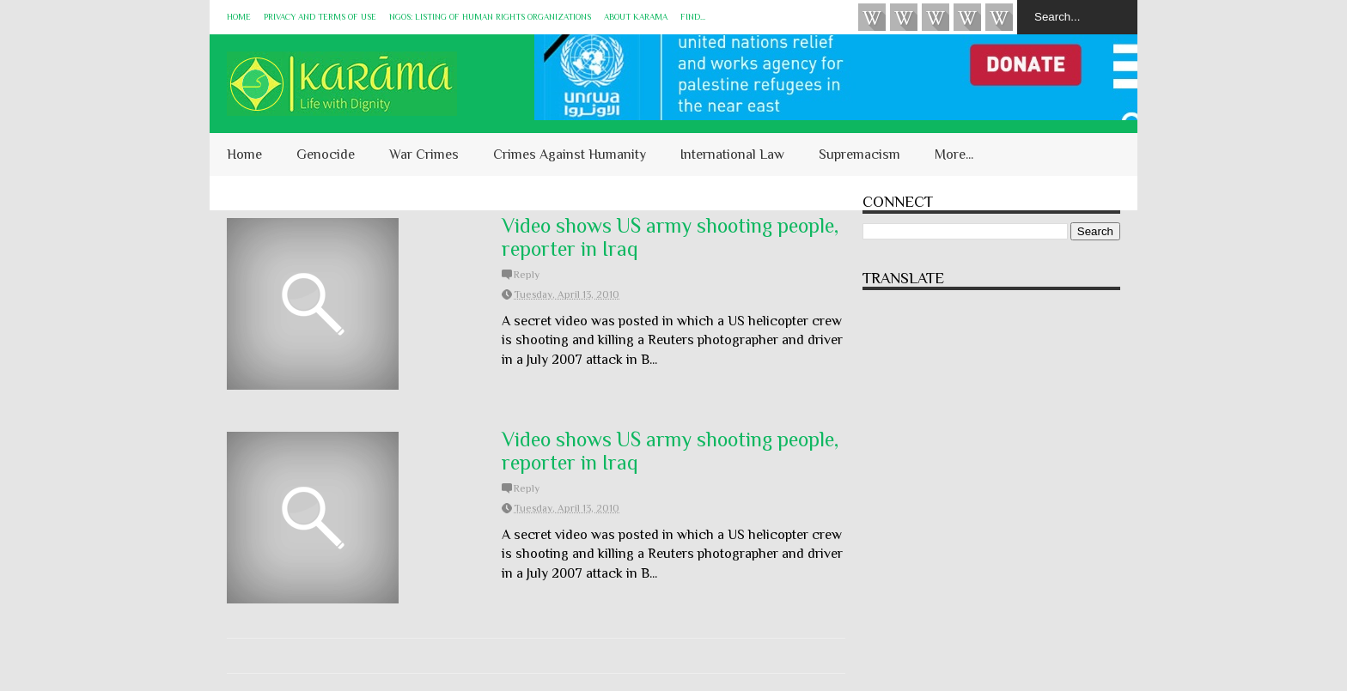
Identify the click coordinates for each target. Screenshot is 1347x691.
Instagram (967, 17)
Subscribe (935, 17)
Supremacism (859, 154)
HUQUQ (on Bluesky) (903, 17)
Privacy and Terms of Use (320, 16)
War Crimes (424, 154)
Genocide (325, 154)
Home (239, 16)
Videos (872, 17)
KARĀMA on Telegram (999, 17)
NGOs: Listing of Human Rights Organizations (490, 16)
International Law (732, 154)
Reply (526, 275)
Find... (692, 16)
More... (954, 154)
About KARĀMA (635, 16)
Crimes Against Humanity (569, 154)
